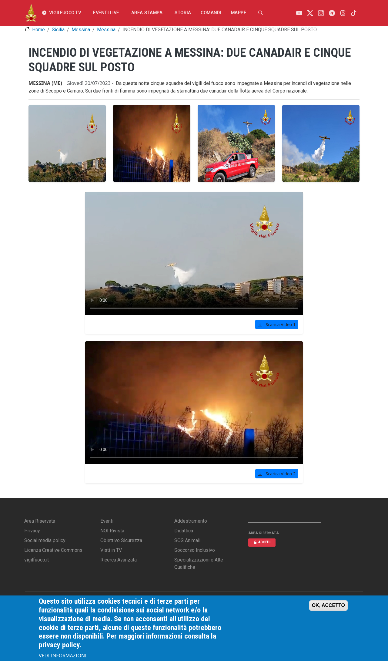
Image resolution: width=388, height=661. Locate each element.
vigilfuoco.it (36, 560)
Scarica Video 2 (277, 474)
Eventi (106, 521)
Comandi (211, 12)
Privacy (32, 531)
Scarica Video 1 (277, 324)
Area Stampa (147, 12)
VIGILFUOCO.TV (61, 13)
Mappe (238, 12)
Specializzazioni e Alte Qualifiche (198, 563)
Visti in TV (111, 550)
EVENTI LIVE (106, 12)
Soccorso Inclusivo (194, 550)
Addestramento (190, 521)
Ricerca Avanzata (118, 560)
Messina (81, 29)
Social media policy (44, 540)
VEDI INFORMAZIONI (63, 655)
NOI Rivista (112, 531)
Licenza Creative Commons (53, 550)
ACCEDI (261, 542)
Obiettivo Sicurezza (121, 540)
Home (38, 29)
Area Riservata (39, 521)
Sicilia (58, 29)
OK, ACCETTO (328, 605)
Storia (183, 12)
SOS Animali (187, 540)
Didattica (183, 531)
